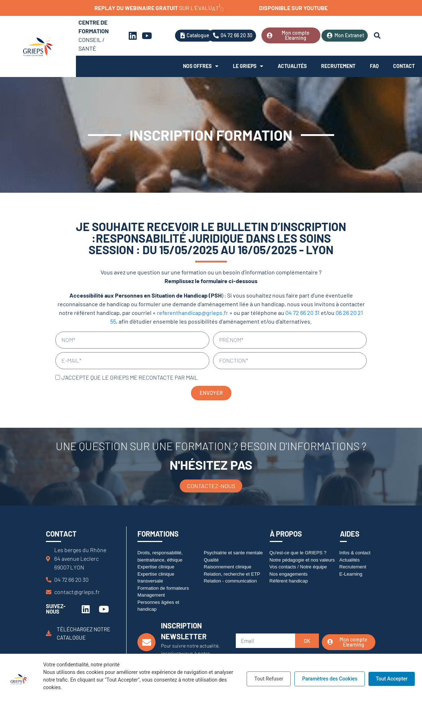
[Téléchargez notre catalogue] (48, 633)
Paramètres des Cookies (329, 679)
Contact (404, 66)
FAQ (374, 66)
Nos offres (200, 66)
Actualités (292, 66)
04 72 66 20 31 (302, 312)
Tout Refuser (268, 679)
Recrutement (338, 66)
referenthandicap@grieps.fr (192, 312)
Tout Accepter (392, 679)
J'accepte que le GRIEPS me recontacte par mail (129, 377)
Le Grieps (248, 66)
